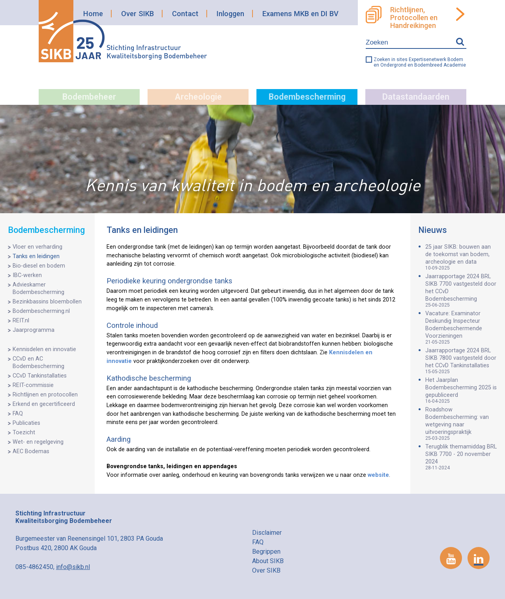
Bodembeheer (89, 97)
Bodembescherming (307, 97)
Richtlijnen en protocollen (45, 394)
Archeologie (198, 97)
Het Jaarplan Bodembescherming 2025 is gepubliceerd (461, 390)
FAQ (18, 413)
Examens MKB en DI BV (300, 13)
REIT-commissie (33, 385)
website (378, 475)
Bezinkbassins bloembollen (47, 301)
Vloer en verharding (37, 247)
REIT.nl (21, 320)
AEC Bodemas (31, 451)
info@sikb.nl (73, 567)
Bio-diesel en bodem (39, 265)
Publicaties (26, 423)
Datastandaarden (415, 97)
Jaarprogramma (33, 330)
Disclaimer (267, 532)
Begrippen (266, 551)
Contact (185, 13)
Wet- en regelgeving (38, 442)
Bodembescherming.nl (41, 311)
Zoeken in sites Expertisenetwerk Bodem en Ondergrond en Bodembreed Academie (420, 62)
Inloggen (230, 13)
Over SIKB (137, 13)
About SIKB (268, 561)
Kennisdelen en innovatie (44, 349)
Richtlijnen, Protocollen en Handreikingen (414, 18)
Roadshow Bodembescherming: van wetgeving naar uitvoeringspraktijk (461, 423)
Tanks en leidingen (36, 256)
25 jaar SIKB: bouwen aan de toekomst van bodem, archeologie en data (461, 257)
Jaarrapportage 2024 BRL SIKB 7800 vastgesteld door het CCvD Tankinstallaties (461, 360)
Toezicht (24, 432)
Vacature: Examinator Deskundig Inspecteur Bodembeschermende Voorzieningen (461, 327)
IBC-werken (27, 275)
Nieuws (432, 230)
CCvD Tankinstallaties (40, 375)
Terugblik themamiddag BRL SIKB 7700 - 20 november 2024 (461, 457)
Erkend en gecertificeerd (44, 404)
